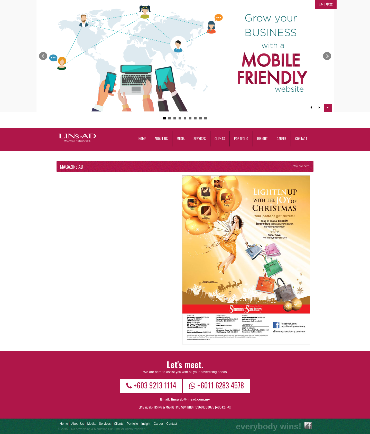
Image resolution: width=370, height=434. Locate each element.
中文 (329, 4)
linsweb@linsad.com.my (190, 399)
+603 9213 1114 (151, 385)
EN (321, 4)
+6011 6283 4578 (216, 385)
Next (327, 56)
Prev (43, 56)
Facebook (308, 425)
